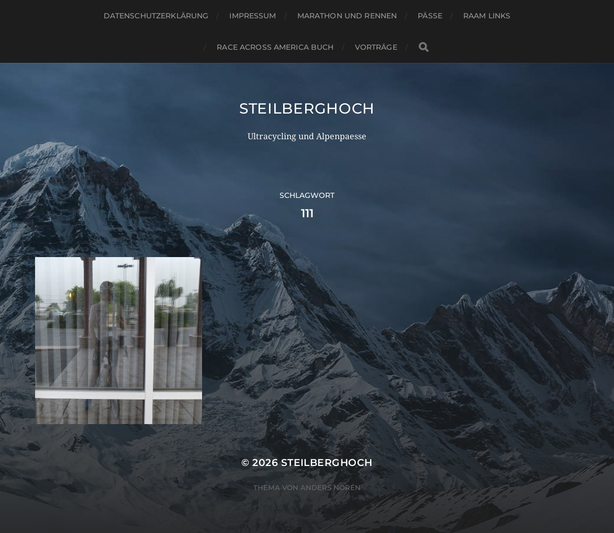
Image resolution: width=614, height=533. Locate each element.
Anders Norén (330, 487)
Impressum (252, 15)
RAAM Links (486, 15)
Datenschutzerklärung (156, 15)
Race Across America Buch (275, 47)
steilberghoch (307, 108)
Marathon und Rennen (347, 15)
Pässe (430, 15)
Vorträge (376, 47)
